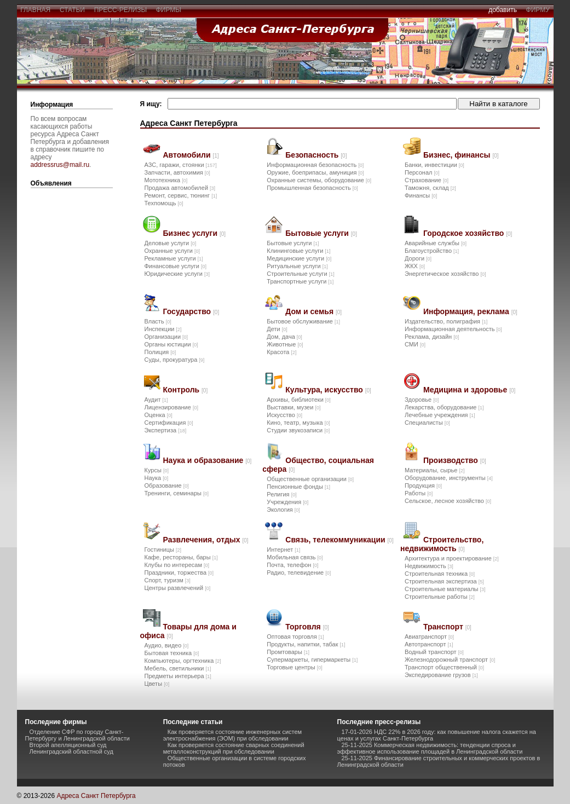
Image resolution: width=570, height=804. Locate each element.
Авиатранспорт (429, 636)
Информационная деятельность (453, 329)
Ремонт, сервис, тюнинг (181, 195)
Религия (281, 494)
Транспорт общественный (444, 667)
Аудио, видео (167, 645)
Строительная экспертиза (444, 581)
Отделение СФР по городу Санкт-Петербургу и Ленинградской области (77, 735)
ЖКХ (415, 266)
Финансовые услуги (175, 266)
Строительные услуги (300, 273)
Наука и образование (207, 460)
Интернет (283, 549)
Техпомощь (164, 203)
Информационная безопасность (315, 164)
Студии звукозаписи (298, 430)
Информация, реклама (470, 311)
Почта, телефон (292, 565)
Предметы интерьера (178, 676)
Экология (283, 509)
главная (35, 10)
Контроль (185, 389)
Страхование (426, 180)
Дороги (418, 258)
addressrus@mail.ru (60, 165)
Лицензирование (171, 407)
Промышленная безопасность (312, 187)
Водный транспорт (434, 652)
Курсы (157, 470)
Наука (157, 478)
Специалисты (427, 422)
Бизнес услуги (194, 233)
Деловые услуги (171, 243)
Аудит (156, 399)
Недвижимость (429, 566)
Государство (191, 311)
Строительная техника (440, 573)
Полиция (160, 352)
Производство (454, 460)
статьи (72, 10)
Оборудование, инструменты (449, 478)
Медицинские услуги (299, 258)
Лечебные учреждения (440, 415)
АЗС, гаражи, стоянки (181, 164)
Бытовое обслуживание (303, 321)
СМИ (415, 344)
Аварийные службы (436, 243)
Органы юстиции (171, 344)
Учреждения (287, 502)
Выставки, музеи (293, 407)
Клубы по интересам (177, 565)
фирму (538, 10)
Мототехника (166, 180)
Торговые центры (294, 667)
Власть (158, 321)
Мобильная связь (295, 557)
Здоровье (422, 399)
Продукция (423, 485)
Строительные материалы (445, 589)
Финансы (421, 195)
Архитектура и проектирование (452, 558)
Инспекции (163, 329)
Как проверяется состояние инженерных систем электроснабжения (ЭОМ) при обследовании (232, 735)
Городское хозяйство (467, 233)
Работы (419, 493)
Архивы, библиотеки (299, 399)
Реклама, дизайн (432, 336)
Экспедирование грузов (441, 675)
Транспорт (447, 626)
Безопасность (316, 155)
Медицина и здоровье (469, 389)
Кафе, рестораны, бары (181, 557)
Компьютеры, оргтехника (183, 660)
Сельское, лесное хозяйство (448, 501)
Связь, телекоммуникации (339, 539)
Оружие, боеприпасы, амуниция (315, 172)
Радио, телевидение (299, 572)
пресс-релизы (120, 10)
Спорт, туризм (168, 580)
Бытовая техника (172, 653)
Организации (166, 336)
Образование (167, 485)
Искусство (284, 415)
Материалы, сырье (434, 470)
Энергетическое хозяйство (445, 273)
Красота (281, 352)
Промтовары (288, 652)
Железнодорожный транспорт (450, 659)
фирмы (168, 10)
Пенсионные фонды (298, 486)
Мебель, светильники (178, 668)
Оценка (158, 415)
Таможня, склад (430, 187)
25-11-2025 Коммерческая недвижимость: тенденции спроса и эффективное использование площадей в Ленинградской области (430, 748)
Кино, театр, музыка (298, 422)
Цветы (157, 683)
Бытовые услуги (321, 233)
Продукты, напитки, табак (306, 644)
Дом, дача (284, 336)
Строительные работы (440, 596)
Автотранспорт (429, 644)
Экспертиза (166, 430)
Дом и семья (313, 311)
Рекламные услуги (174, 258)
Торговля (307, 626)
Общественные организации (310, 479)
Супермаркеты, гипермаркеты (312, 659)
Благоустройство (432, 250)
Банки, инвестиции (434, 164)
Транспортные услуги (300, 281)
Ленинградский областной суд (71, 751)
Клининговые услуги (298, 250)
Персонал (422, 172)
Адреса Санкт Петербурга (95, 796)
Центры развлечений (178, 588)
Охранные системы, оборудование (319, 180)
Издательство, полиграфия (446, 321)
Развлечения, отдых (206, 539)
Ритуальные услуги (297, 266)
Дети (277, 329)
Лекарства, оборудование (444, 407)
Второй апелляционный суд (68, 745)
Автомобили (191, 155)
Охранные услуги (172, 250)
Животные (285, 344)
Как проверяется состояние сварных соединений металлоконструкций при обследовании (233, 748)
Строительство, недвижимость (441, 544)
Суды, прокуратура (175, 359)
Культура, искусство (328, 389)
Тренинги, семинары (177, 493)
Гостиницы (163, 549)
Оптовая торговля (295, 636)
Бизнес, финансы (461, 155)
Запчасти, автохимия (177, 172)
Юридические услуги (177, 273)
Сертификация (169, 422)
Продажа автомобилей (180, 187)
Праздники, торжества (179, 572)
